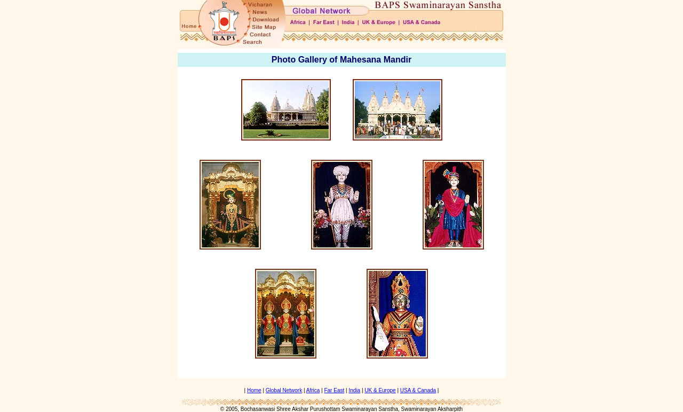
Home (254, 390)
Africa (313, 390)
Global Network (284, 390)
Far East (334, 390)
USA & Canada (418, 390)
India (354, 390)
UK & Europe (379, 390)
